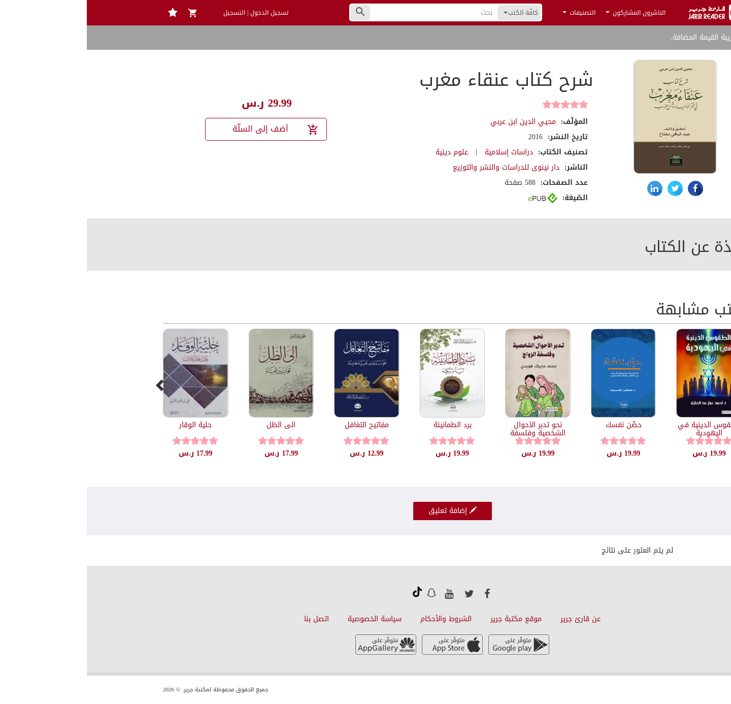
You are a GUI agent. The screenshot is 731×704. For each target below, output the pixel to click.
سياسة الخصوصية (288, 619)
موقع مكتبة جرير (429, 619)
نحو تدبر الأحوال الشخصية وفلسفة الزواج (451, 432)
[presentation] (73, 385)
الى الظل (194, 425)
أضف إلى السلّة (189, 129)
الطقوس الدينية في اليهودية (622, 428)
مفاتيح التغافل (280, 425)
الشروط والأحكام (359, 619)
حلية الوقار (108, 425)
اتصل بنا (229, 619)
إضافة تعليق (366, 511)
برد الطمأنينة (366, 425)
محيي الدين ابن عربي (436, 122)
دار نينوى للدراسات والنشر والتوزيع (419, 167)
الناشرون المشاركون (549, 12)
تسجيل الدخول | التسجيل (169, 12)
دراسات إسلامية (422, 152)
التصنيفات (492, 12)
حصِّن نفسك (537, 425)
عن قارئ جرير (494, 619)
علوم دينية (365, 152)
